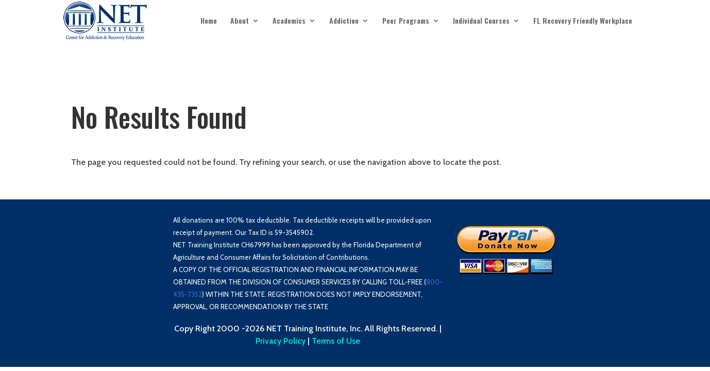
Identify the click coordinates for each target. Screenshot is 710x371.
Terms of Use (336, 341)
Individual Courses (481, 21)
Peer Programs (405, 21)
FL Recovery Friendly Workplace (582, 21)
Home (208, 21)
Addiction (344, 21)
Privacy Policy (281, 341)
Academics (289, 21)
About (239, 21)
